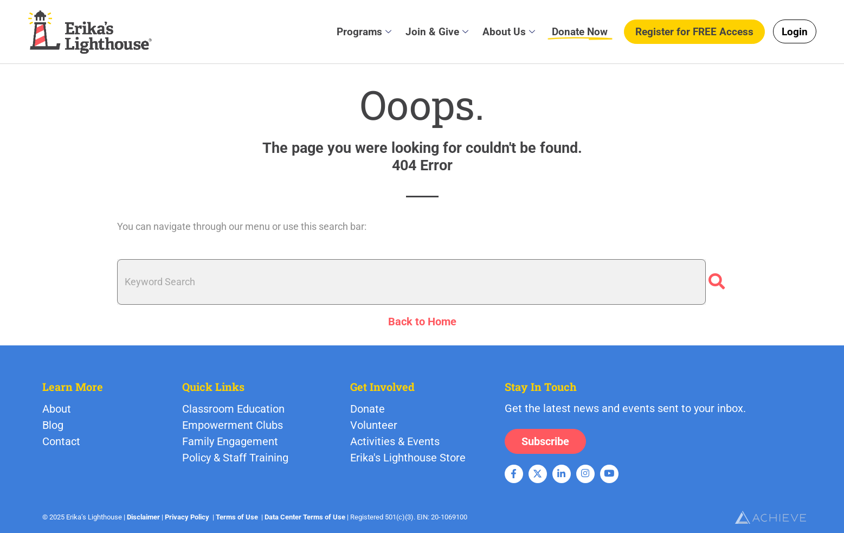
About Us (508, 31)
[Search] (716, 282)
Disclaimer (143, 517)
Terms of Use (237, 517)
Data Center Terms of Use (305, 517)
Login (795, 31)
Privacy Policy (187, 517)
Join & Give (436, 31)
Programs (364, 31)
